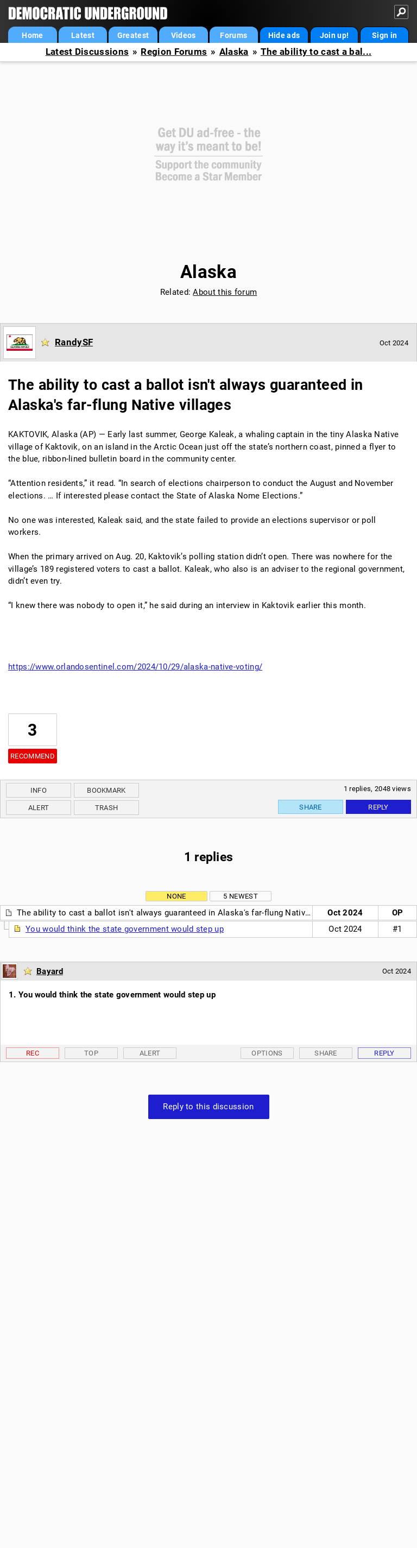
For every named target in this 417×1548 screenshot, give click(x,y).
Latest (82, 35)
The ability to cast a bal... (316, 52)
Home (32, 35)
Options (266, 1053)
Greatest (133, 35)
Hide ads (284, 35)
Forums (233, 35)
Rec (32, 1053)
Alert (38, 808)
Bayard (49, 971)
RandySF (74, 342)
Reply (378, 807)
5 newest (240, 896)
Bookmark (106, 790)
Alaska (234, 52)
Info (38, 790)
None (176, 896)
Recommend (32, 756)
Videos (183, 35)
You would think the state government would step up (125, 929)
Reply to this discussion (208, 1106)
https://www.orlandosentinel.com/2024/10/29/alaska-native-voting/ (135, 667)
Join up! (334, 35)
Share (310, 807)
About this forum (225, 292)
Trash (106, 808)
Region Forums (174, 52)
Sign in (384, 35)
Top (91, 1053)
